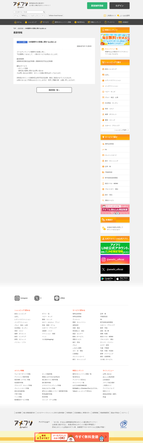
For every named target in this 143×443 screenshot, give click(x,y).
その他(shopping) (48, 339)
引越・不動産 (104, 348)
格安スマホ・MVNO (111, 183)
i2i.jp (104, 397)
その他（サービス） (106, 359)
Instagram (24, 298)
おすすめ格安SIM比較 (80, 385)
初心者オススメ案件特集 (50, 380)
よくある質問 (125, 15)
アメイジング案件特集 (22, 377)
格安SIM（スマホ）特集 (22, 380)
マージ (44, 15)
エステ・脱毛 (104, 345)
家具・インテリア (20, 336)
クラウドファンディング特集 (51, 385)
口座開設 (75, 354)
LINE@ (62, 298)
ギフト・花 (45, 314)
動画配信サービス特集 (22, 400)
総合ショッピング (111, 69)
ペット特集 (18, 397)
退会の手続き (115, 413)
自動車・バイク (47, 331)
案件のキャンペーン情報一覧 (82, 374)
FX (106, 149)
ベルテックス (34, 15)
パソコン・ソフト (20, 342)
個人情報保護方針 (29, 413)
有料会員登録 (77, 316)
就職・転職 (103, 333)
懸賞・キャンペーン (79, 322)
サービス (46, 22)
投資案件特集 (19, 382)
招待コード (106, 391)
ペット (44, 336)
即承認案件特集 (47, 394)
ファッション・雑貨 (48, 333)
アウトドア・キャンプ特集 (23, 385)
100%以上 (24, 15)
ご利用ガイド (111, 15)
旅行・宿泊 (108, 195)
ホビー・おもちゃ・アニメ (51, 322)
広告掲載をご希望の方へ (82, 413)
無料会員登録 (109, 144)
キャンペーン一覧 (78, 382)
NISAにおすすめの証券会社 (51, 377)
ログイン (120, 5)
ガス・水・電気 (78, 351)
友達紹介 (125, 22)
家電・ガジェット (20, 339)
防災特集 (45, 397)
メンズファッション (111, 86)
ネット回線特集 (47, 374)
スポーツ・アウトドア (112, 125)
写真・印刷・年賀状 (106, 351)
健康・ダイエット (111, 114)
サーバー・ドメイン (106, 342)
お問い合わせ (107, 374)
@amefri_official (115, 269)
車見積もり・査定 (78, 331)
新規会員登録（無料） (110, 394)
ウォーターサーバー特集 (22, 374)
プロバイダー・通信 (111, 189)
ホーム (19, 22)
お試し (107, 75)
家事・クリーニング (106, 354)
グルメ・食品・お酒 (111, 97)
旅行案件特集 (46, 382)
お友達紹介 (106, 380)
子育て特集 (18, 394)
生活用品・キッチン (111, 103)
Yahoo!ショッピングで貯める (82, 391)
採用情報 (95, 413)
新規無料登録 (97, 5)
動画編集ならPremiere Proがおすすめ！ (85, 388)
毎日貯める (81, 22)
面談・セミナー (78, 333)
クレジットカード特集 (22, 388)
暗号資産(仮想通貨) (111, 178)
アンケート (111, 22)
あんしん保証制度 (108, 377)
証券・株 (108, 166)
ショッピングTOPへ (121, 130)
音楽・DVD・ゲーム (48, 325)
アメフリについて (108, 388)
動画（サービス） (78, 336)
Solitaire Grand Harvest (56, 15)
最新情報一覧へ (54, 90)
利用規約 (69, 413)
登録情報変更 (104, 413)
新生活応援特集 (20, 391)
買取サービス (109, 200)
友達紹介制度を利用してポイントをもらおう (115, 228)
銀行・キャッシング (111, 161)
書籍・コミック (110, 120)
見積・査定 (76, 328)
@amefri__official (115, 259)
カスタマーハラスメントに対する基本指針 (51, 413)
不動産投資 (108, 172)
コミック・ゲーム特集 (49, 400)
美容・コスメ (109, 109)
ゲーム (16, 15)
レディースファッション (113, 80)
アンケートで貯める (79, 380)
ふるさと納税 (77, 348)
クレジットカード (111, 155)
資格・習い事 (104, 331)
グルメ (75, 345)
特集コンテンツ (96, 22)
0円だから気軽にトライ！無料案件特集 (55, 391)
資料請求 (75, 325)
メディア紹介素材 (108, 382)
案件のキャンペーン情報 (63, 22)
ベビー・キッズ (110, 91)
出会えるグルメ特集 (48, 388)
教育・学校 (103, 328)
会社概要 (18, 413)
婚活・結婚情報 (105, 356)
